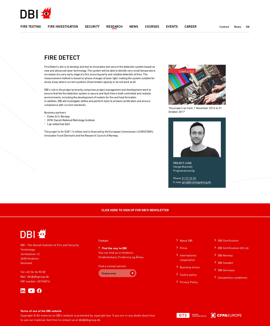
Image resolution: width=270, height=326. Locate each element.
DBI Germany (226, 270)
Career (191, 26)
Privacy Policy (189, 282)
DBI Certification (228, 240)
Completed (186, 71)
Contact (224, 26)
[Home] (33, 233)
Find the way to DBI (114, 248)
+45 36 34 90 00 (35, 272)
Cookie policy (188, 274)
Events (172, 26)
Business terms (190, 267)
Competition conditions (232, 277)
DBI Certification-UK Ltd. (233, 248)
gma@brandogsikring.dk (196, 182)
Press (183, 248)
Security (92, 26)
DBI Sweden (225, 262)
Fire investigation (63, 26)
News (133, 26)
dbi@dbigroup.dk (38, 276)
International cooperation (188, 257)
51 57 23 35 (189, 178)
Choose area (108, 273)
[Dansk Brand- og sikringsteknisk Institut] (35, 13)
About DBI (186, 240)
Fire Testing (30, 26)
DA (248, 26)
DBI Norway (225, 255)
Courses (152, 26)
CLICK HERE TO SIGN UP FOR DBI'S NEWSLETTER (135, 210)
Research (114, 26)
